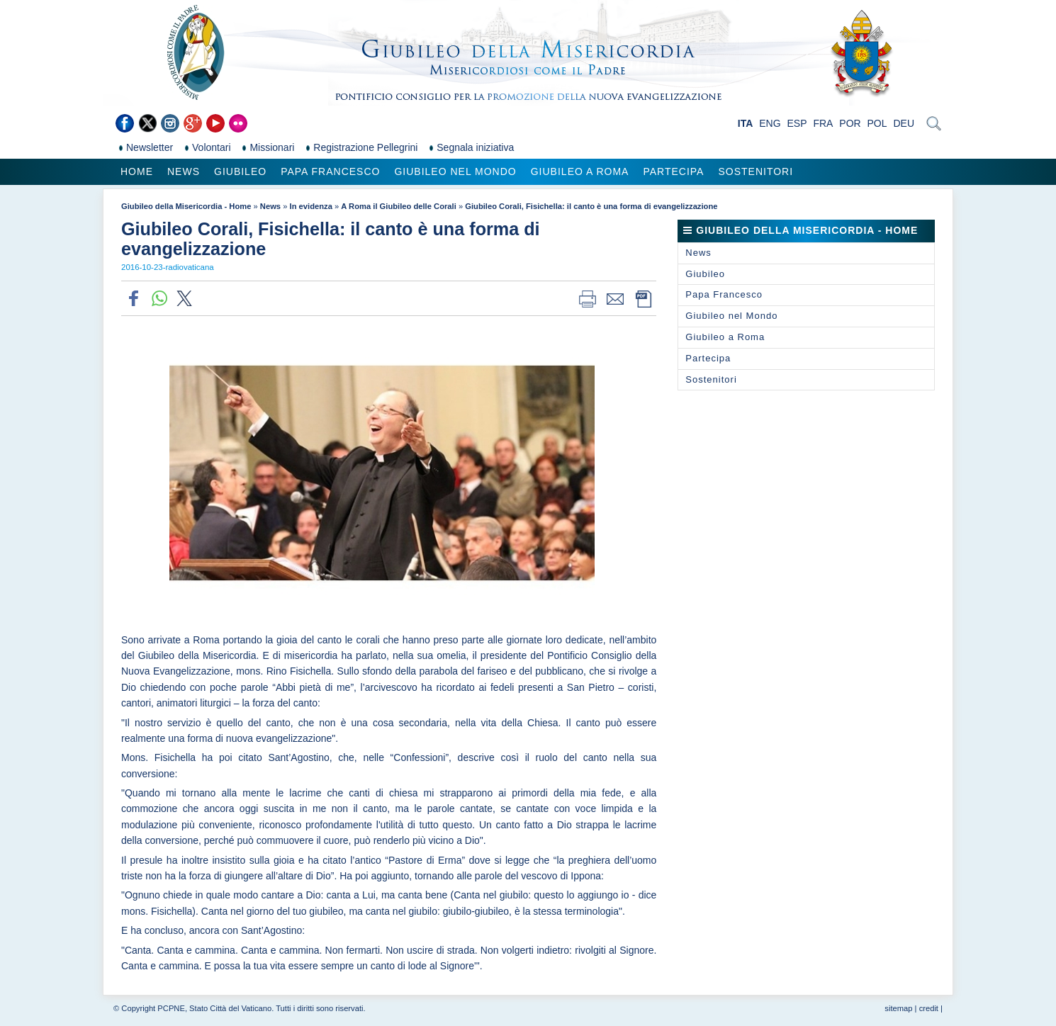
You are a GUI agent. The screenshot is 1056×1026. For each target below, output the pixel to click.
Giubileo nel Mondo (455, 171)
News (183, 171)
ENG (769, 123)
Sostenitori (755, 171)
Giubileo (240, 171)
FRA (823, 123)
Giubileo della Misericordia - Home (186, 206)
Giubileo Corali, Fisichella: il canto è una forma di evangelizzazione (591, 206)
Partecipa (673, 171)
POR (849, 123)
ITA (745, 123)
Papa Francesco (330, 171)
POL (877, 123)
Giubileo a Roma (580, 171)
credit (928, 1008)
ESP (797, 123)
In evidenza (311, 206)
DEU (903, 123)
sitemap (898, 1008)
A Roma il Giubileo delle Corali (398, 206)
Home (136, 171)
